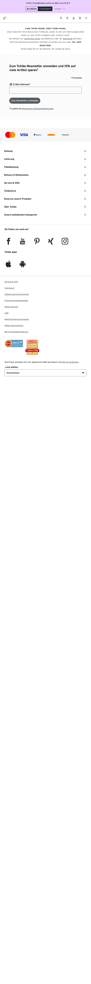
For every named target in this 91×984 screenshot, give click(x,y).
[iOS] (8, 265)
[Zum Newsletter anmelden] (24, 101)
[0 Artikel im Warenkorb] (80, 17)
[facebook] (8, 243)
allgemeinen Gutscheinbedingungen (38, 108)
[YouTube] (22, 243)
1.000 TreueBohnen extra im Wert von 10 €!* (48, 3)
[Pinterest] (37, 243)
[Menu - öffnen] (86, 17)
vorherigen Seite (32, 39)
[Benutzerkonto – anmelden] (73, 17)
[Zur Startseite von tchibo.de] (5, 17)
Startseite (67, 39)
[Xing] (51, 243)
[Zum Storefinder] (67, 17)
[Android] (22, 265)
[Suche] (61, 17)
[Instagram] (65, 243)
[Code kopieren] (45, 9)
